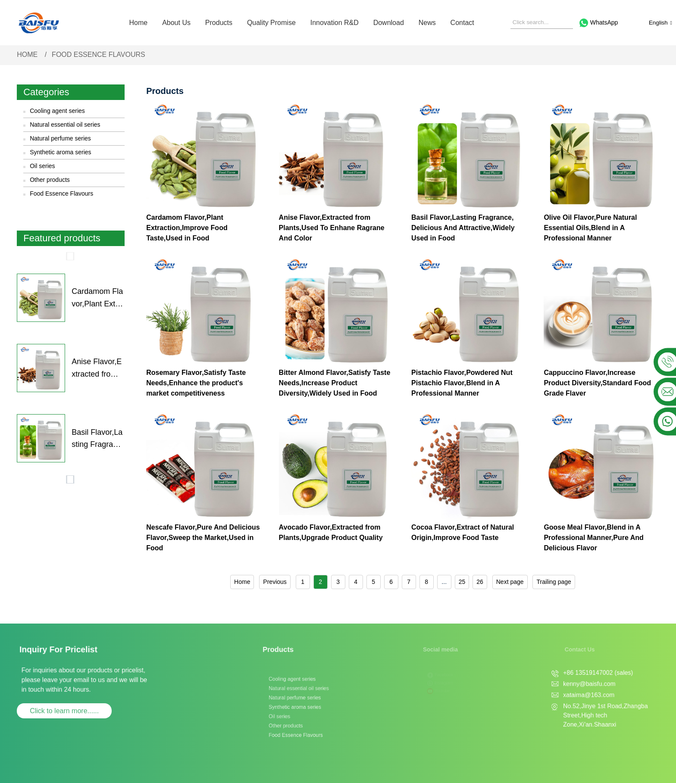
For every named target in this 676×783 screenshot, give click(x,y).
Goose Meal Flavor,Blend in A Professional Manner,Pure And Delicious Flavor (593, 538)
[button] (71, 256)
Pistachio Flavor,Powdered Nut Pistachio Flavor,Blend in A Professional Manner (462, 383)
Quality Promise (271, 22)
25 (462, 581)
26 (479, 581)
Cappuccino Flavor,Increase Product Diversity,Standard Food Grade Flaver (597, 383)
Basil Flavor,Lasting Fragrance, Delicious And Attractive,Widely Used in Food (97, 439)
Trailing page (553, 581)
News (427, 22)
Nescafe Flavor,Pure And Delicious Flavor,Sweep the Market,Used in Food (203, 538)
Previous (274, 581)
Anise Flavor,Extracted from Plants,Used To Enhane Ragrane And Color (98, 369)
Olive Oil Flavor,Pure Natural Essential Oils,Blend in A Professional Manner (590, 228)
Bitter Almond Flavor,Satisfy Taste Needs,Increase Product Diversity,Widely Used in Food (335, 383)
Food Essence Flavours (98, 54)
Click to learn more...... (64, 710)
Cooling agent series (57, 110)
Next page (510, 581)
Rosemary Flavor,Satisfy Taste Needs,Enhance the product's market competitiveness (196, 383)
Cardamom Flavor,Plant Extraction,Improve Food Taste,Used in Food (97, 298)
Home (138, 22)
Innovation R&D (334, 22)
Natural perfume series (60, 138)
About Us (176, 22)
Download (388, 22)
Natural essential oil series (65, 124)
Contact (462, 22)
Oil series (42, 165)
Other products (50, 179)
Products (218, 22)
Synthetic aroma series (60, 152)
